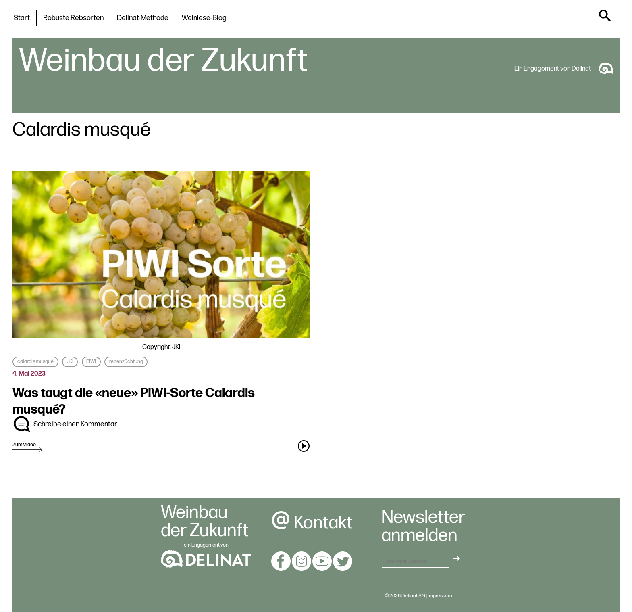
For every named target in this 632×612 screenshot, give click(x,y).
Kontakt (312, 523)
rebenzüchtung (126, 361)
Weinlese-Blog (204, 18)
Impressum (440, 596)
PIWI (91, 361)
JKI (70, 361)
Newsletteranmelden (423, 527)
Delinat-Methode (142, 18)
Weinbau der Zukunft (163, 61)
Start (22, 18)
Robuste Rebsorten (73, 18)
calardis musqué (35, 361)
